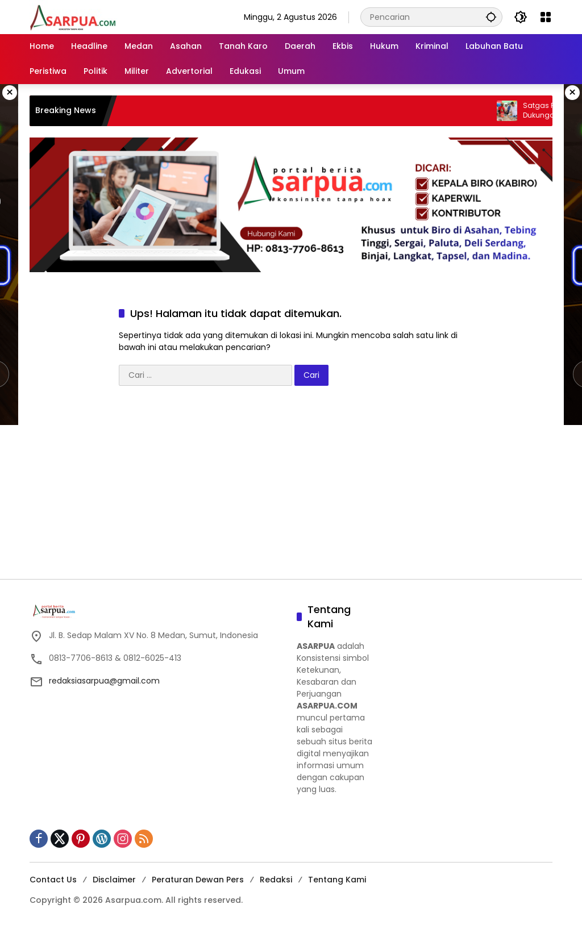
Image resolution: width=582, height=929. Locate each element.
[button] (491, 16)
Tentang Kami (337, 879)
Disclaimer (114, 879)
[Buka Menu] (545, 17)
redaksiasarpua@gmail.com (104, 680)
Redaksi (276, 879)
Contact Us (53, 879)
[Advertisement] (291, 488)
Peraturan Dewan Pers (198, 879)
